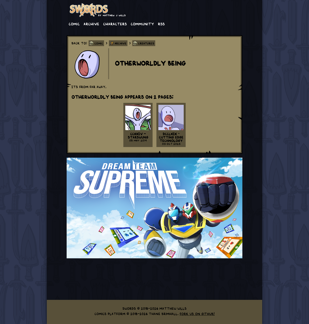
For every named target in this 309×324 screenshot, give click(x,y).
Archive (91, 24)
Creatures (146, 43)
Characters (115, 24)
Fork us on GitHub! (197, 313)
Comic (74, 24)
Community (142, 24)
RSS (161, 24)
